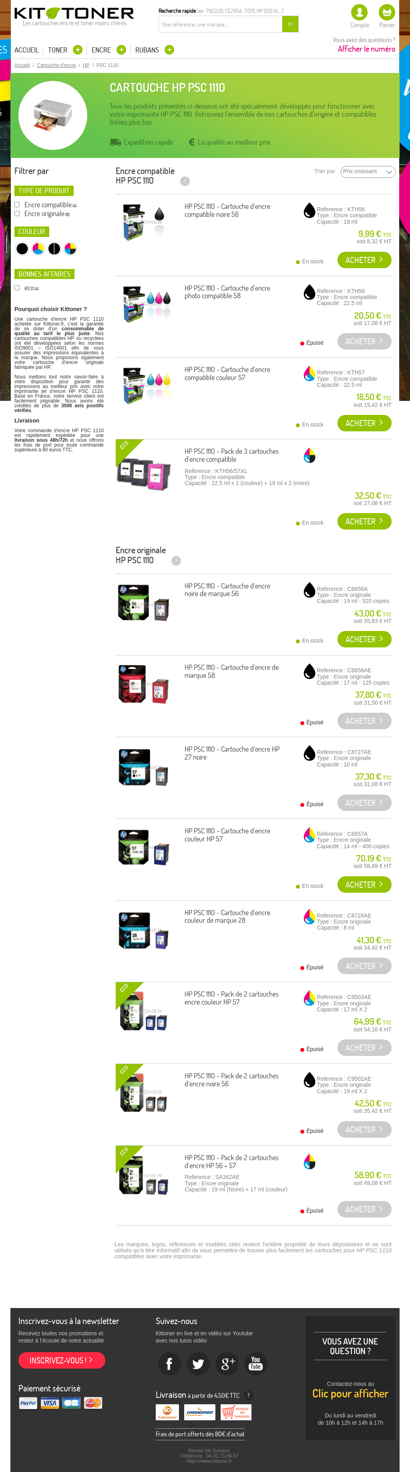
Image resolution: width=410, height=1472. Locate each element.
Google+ (227, 1364)
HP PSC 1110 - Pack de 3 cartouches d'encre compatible (232, 455)
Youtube (256, 1364)
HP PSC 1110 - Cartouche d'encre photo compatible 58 (227, 292)
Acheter (361, 260)
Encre (102, 50)
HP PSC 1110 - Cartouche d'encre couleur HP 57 (227, 834)
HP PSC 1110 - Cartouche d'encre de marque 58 (232, 671)
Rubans (148, 50)
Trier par (324, 171)
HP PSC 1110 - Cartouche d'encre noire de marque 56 (227, 590)
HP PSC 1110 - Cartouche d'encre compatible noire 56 (227, 210)
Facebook (170, 1364)
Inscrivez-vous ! (58, 1360)
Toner (58, 50)
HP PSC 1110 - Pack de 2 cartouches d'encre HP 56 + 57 (232, 1161)
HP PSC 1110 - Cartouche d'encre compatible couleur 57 (227, 373)
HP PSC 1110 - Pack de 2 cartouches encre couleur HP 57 (232, 998)
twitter (199, 1364)
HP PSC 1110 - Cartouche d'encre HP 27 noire (232, 753)
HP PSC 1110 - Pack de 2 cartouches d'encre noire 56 (232, 1079)
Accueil (26, 50)
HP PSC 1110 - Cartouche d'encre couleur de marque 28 (227, 916)
